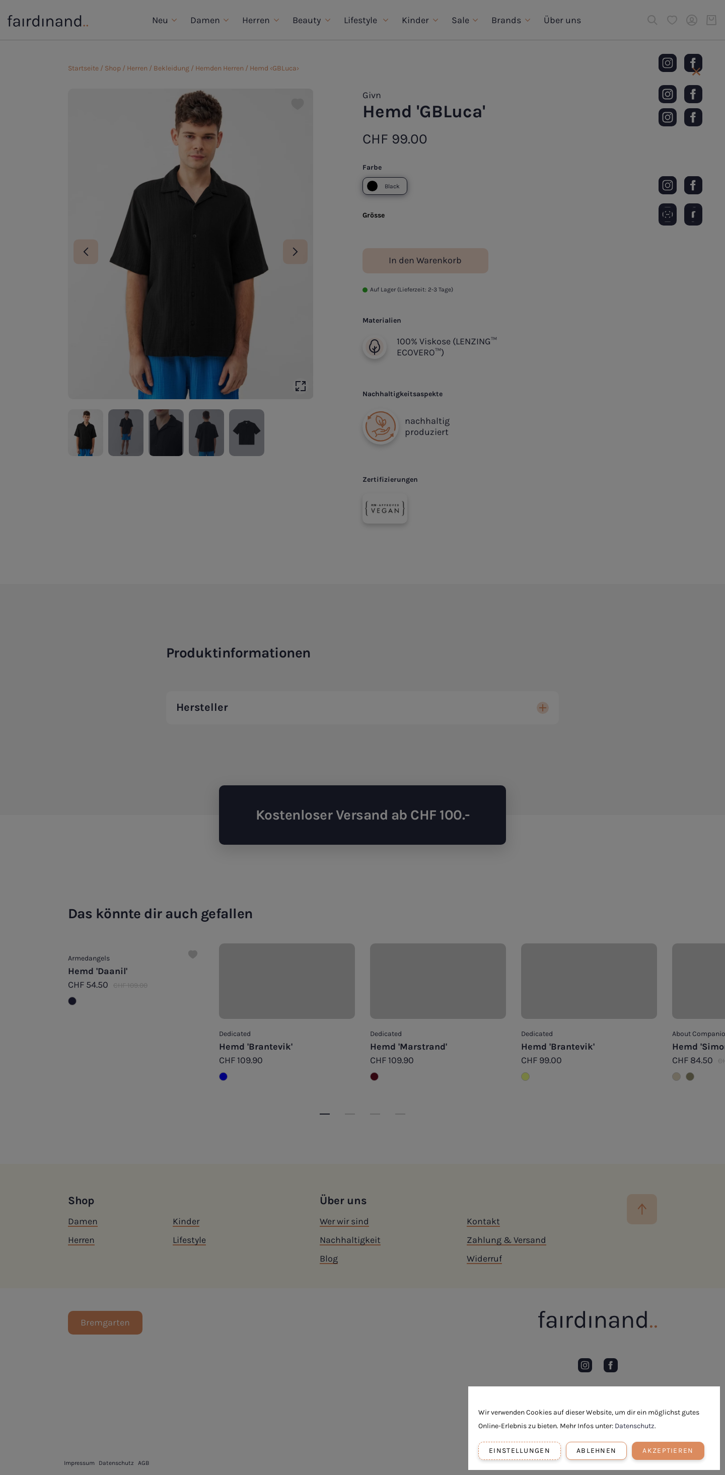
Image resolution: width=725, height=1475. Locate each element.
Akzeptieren (667, 1450)
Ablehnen (596, 1450)
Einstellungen (519, 1450)
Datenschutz (635, 1426)
